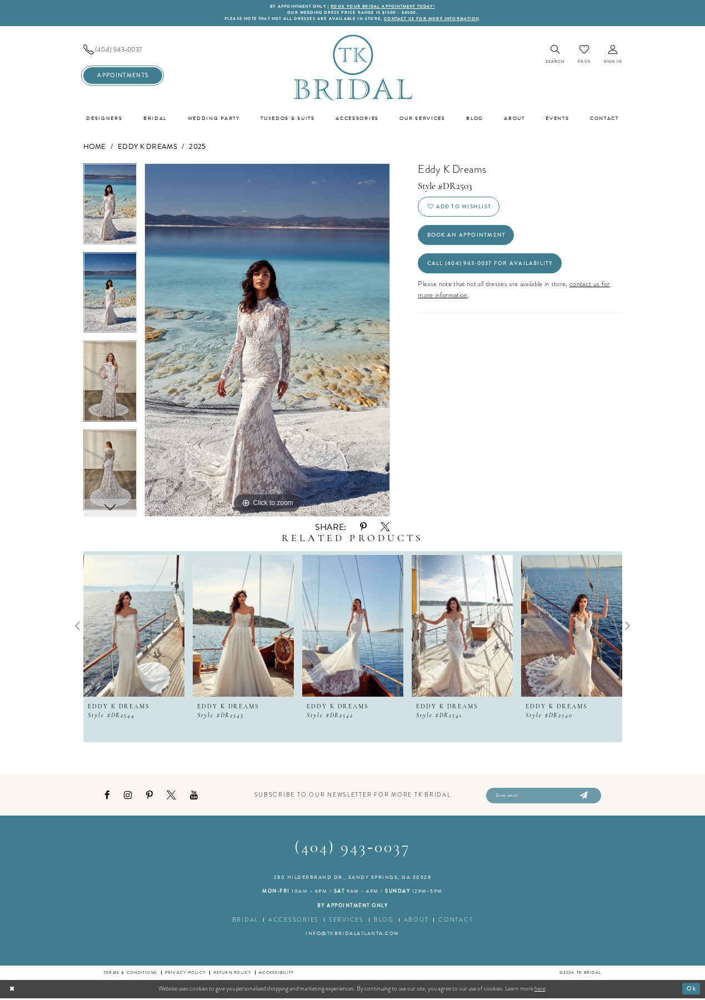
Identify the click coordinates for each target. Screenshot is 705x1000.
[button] (613, 56)
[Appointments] (122, 76)
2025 (197, 147)
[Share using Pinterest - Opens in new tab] (363, 528)
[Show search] (555, 56)
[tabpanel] (110, 208)
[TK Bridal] (353, 68)
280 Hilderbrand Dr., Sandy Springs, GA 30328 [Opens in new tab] (353, 879)
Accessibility (276, 974)
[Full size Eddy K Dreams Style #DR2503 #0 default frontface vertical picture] (267, 341)
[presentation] (133, 626)
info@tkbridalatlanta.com (352, 935)
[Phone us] (122, 51)
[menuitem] (122, 51)
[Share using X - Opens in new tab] (385, 528)
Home (94, 147)
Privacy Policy (185, 974)
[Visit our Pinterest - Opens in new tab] (149, 797)
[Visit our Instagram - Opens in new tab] (127, 797)
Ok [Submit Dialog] (691, 990)
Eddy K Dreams (147, 147)
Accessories (293, 921)
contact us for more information (436, 20)
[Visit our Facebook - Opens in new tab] (107, 797)
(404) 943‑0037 (352, 850)
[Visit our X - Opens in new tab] (171, 796)
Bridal (245, 921)
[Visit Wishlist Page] (584, 55)
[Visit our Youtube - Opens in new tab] (193, 797)
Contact (455, 921)
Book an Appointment (468, 238)
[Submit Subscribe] (583, 797)
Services (346, 921)
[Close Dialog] (12, 990)
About (416, 921)
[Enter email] (543, 797)
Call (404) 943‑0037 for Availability (493, 267)
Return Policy (232, 974)
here (540, 990)
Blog (384, 921)
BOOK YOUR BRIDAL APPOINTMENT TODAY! (384, 7)
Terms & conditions (130, 974)
